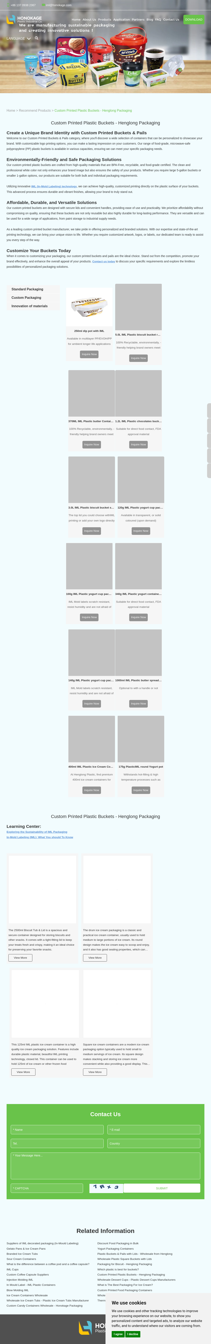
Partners (138, 19)
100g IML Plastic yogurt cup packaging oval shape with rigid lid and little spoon (88, 503)
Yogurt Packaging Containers (25, 1078)
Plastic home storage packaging (103, 1226)
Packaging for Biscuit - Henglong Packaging (35, 1096)
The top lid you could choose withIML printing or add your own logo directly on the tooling (135, 429)
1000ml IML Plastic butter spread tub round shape (88, 588)
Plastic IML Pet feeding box (145, 1198)
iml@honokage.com (59, 5)
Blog (150, 19)
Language (19, 39)
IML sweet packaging (52, 1240)
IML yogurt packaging (53, 1219)
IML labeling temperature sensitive (150, 1247)
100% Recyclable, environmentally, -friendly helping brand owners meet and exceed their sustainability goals (135, 344)
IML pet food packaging (98, 1205)
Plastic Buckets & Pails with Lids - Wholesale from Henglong (167, 1078)
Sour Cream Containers (22, 1088)
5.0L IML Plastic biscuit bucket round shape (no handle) (135, 332)
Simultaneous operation (143, 1240)
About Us (89, 19)
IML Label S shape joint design (148, 1219)
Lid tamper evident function (145, 1212)
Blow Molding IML (18, 1123)
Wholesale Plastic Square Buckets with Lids (101, 1088)
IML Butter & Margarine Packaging (61, 1212)
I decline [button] (132, 1334)
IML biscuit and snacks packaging (60, 1247)
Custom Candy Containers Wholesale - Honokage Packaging (31, 1142)
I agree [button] (118, 1334)
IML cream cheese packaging (58, 1226)
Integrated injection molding (145, 1205)
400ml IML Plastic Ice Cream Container (135, 588)
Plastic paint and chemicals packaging (107, 1233)
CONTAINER (52, 1186)
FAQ (158, 19)
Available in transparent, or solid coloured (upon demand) (182, 428)
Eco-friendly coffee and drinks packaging (109, 1212)
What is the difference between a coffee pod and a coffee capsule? (169, 1088)
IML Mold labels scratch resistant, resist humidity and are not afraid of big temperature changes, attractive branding (88, 514)
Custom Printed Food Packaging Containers (101, 1123)
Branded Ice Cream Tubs (89, 1078)
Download (193, 19)
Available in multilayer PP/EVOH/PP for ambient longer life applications (88, 340)
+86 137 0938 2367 (189, 1223)
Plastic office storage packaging (103, 1219)
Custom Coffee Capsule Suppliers (28, 1104)
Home (76, 19)
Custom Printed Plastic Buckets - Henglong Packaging (95, 110)
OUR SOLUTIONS (146, 1186)
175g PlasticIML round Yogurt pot (182, 588)
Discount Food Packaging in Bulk (94, 1067)
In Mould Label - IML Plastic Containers (98, 1115)
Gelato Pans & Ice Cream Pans (158, 1067)
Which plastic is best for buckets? (159, 1096)
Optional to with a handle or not (88, 596)
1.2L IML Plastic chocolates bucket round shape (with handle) (88, 418)
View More (21, 773)
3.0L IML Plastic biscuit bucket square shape (135, 418)
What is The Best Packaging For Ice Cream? (167, 1115)
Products (104, 19)
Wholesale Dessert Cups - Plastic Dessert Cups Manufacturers (37, 1115)
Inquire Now (88, 353)
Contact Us (171, 19)
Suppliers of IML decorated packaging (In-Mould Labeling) (37, 1067)
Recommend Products (35, 110)
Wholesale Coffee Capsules (24, 1131)
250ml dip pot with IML (88, 328)
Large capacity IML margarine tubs (150, 1233)
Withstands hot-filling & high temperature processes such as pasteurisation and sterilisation (182, 600)
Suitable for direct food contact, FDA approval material (88, 428)
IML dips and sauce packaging (58, 1233)
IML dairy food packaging (55, 1198)
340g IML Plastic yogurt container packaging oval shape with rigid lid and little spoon (135, 503)
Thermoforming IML (151, 1131)
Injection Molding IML (152, 1104)
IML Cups (79, 1096)
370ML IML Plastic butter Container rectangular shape (182, 332)
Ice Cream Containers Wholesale (159, 1123)
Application (121, 19)
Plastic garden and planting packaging (107, 1240)
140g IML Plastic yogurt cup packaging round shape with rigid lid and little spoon (182, 503)
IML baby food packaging (99, 1198)
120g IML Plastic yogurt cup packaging (182, 418)
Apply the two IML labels (143, 1226)
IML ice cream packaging (55, 1205)
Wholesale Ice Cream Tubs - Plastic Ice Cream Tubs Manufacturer (102, 1131)
